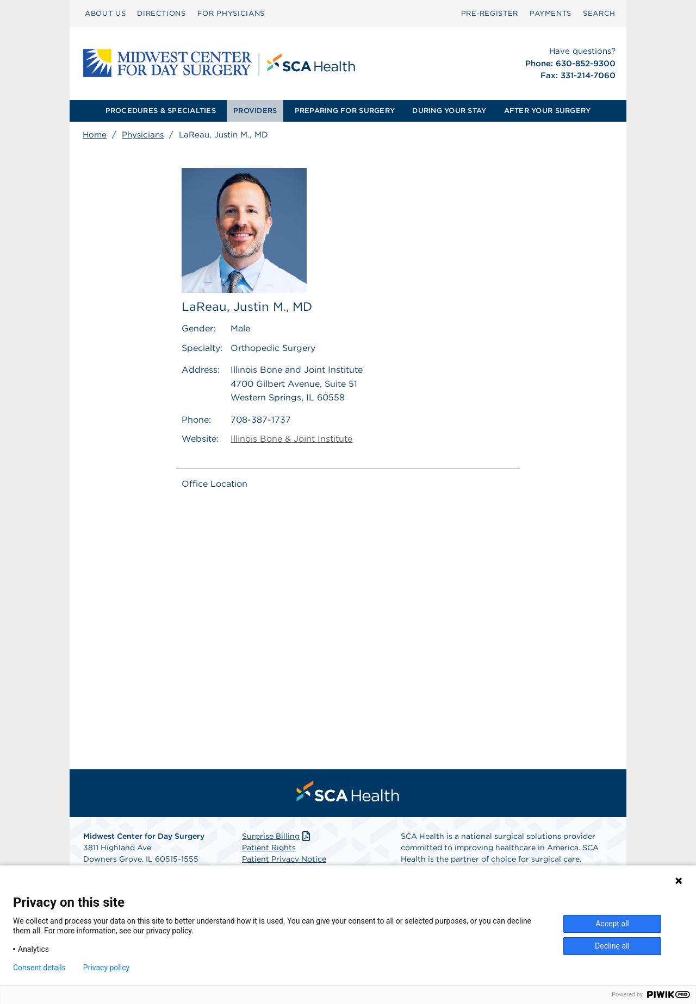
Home (95, 135)
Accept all (612, 923)
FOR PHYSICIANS (231, 13)
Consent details (39, 967)
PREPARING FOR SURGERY (345, 110)
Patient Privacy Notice (284, 859)
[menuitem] (105, 13)
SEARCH (599, 13)
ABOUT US (105, 13)
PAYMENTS (550, 13)
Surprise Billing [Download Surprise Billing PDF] (277, 836)
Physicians (143, 135)
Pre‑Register (489, 13)
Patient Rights (269, 847)
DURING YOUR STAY (449, 110)
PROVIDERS (255, 110)
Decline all (612, 946)
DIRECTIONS (161, 13)
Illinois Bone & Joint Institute (291, 439)
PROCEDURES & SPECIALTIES (160, 110)
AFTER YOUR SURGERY (547, 110)
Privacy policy (106, 967)
